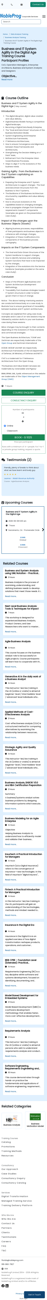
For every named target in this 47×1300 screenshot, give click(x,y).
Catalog (6, 1142)
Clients (6, 1232)
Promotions (8, 1146)
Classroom (12, 430)
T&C (4, 1250)
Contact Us (38, 4)
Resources (8, 1155)
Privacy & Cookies (23, 1293)
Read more (7, 79)
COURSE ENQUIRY (23, 392)
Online (10, 425)
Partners (7, 1228)
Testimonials (9, 1237)
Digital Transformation (15, 1196)
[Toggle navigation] (44, 16)
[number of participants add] (23, 421)
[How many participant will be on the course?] (23, 417)
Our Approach (10, 1169)
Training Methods (12, 1151)
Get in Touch (34, 1294)
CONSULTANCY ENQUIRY (23, 400)
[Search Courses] (21, 21)
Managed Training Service (17, 1200)
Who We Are (9, 1219)
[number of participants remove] (23, 413)
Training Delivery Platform (17, 1205)
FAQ (4, 1246)
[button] (42, 529)
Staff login (23, 1298)
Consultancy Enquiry (13, 1178)
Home (5, 34)
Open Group (7, 343)
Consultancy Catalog (14, 1182)
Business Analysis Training (15, 37)
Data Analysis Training (19, 34)
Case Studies (9, 1173)
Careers (6, 1241)
